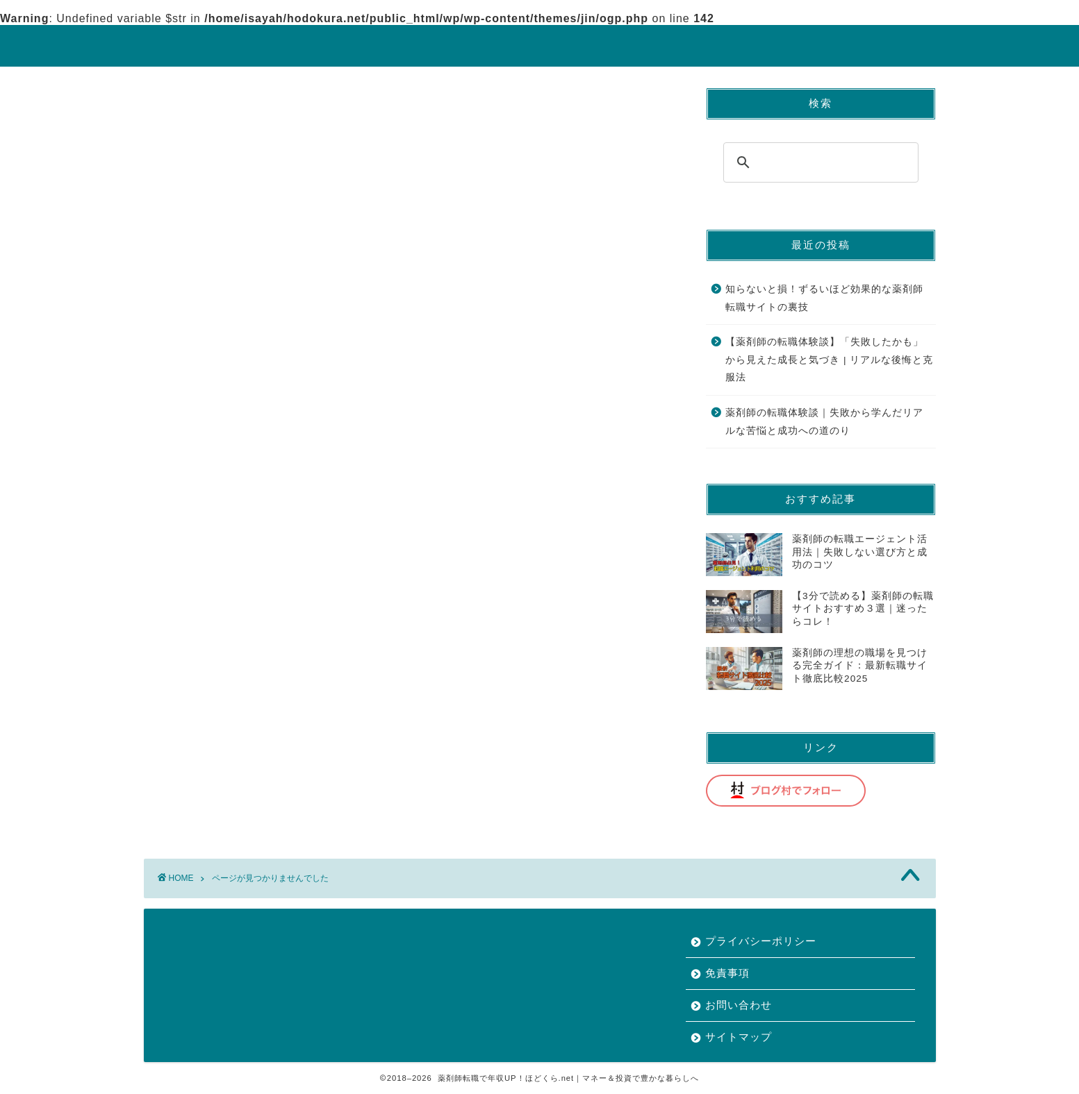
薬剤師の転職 (234, 641)
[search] (818, 162)
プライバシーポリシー (760, 941)
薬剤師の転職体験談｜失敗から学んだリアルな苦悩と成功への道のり (824, 421)
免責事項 (727, 973)
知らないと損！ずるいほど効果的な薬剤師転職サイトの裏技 (824, 298)
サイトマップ (738, 1037)
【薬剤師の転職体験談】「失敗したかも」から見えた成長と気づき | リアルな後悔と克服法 (829, 359)
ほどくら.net (540, 44)
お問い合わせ (738, 1005)
